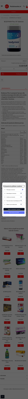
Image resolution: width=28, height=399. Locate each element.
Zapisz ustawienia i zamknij (14, 209)
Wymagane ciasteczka (10, 189)
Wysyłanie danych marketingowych (13, 200)
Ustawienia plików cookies (13, 186)
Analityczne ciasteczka (10, 197)
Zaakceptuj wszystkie (14, 212)
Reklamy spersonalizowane (11, 204)
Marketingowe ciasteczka (11, 193)
